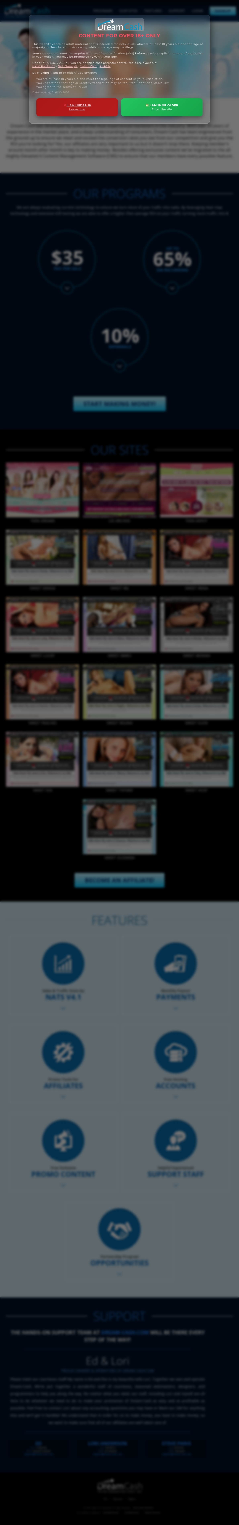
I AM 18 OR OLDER (161, 107)
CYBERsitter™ (43, 66)
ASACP (105, 66)
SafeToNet (88, 66)
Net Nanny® (68, 66)
